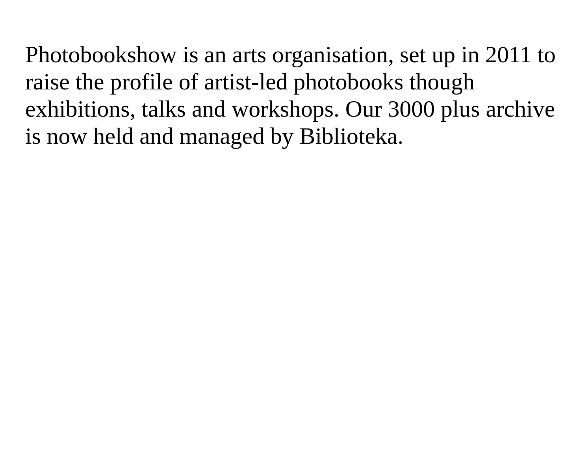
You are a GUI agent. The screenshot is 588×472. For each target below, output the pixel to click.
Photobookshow (101, 54)
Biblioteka (349, 136)
